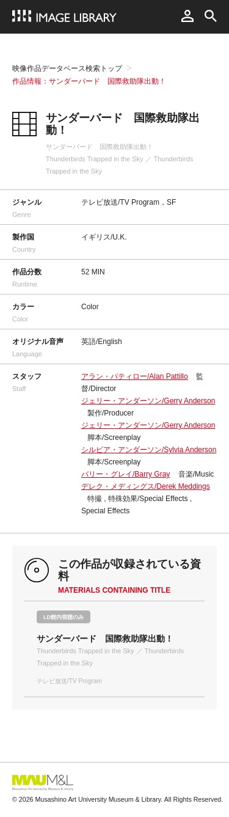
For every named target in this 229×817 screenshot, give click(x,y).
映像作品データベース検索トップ (67, 68)
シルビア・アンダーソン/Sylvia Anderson (148, 449)
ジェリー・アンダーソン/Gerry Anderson (148, 401)
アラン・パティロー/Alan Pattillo (134, 376)
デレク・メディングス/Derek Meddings (145, 486)
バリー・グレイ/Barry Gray (125, 474)
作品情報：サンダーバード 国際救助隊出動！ (89, 81)
